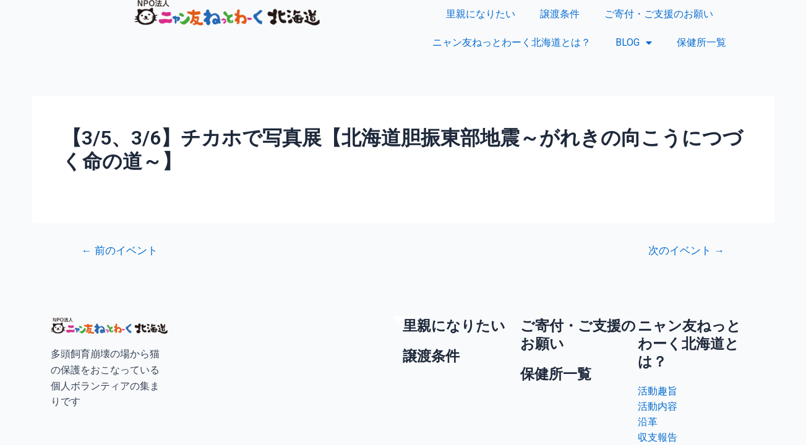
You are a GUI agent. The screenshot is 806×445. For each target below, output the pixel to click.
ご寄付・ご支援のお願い (658, 14)
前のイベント (120, 250)
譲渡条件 (560, 14)
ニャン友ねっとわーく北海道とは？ (511, 42)
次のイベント (686, 250)
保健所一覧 (701, 42)
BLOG (633, 43)
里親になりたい (480, 14)
